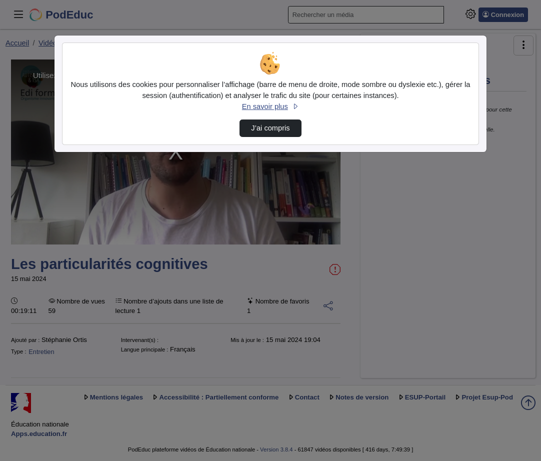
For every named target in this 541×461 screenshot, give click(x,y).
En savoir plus (270, 106)
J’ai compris (270, 128)
